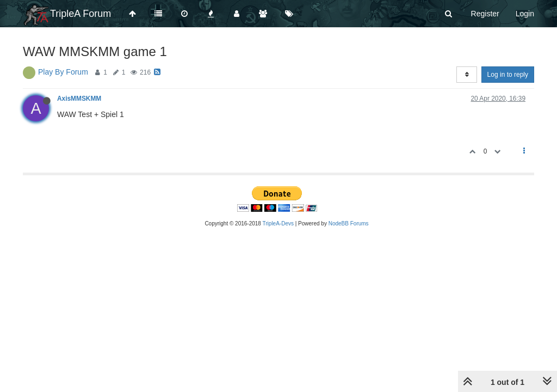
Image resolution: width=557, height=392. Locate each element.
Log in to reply (507, 74)
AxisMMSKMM (79, 98)
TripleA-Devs (278, 223)
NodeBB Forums (349, 223)
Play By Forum (63, 72)
